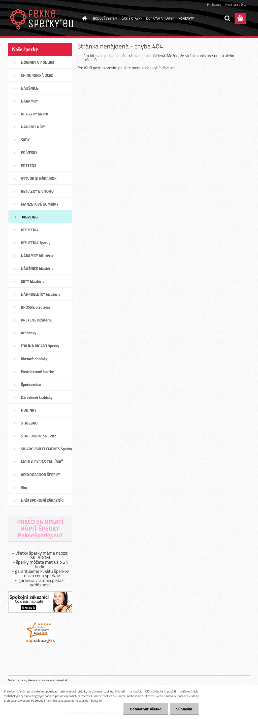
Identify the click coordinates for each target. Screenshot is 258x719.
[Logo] (42, 18)
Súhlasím (184, 709)
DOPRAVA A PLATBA (160, 18)
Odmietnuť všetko (146, 709)
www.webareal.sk (55, 680)
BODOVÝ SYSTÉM (105, 18)
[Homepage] (83, 18)
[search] (227, 18)
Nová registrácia (235, 4)
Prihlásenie (214, 4)
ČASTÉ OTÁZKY (131, 18)
